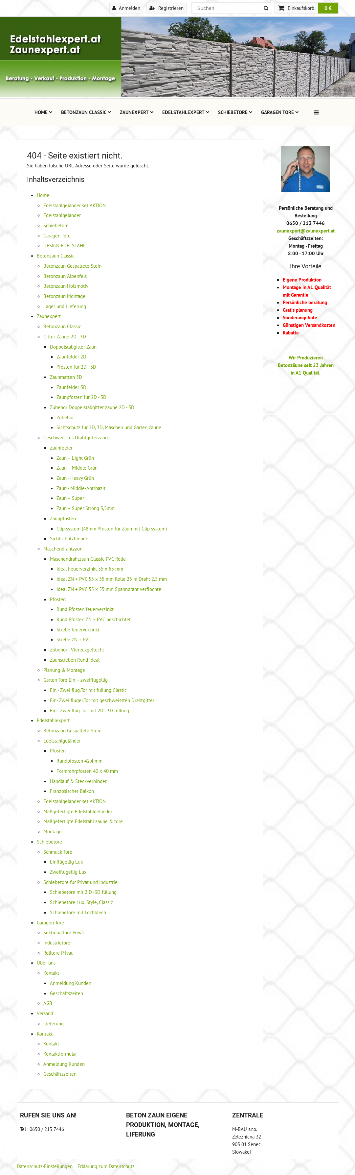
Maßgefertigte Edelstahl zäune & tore (83, 821)
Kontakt (51, 972)
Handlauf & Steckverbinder (78, 781)
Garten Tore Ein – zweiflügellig (75, 679)
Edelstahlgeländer (62, 215)
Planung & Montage (64, 670)
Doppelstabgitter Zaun (73, 346)
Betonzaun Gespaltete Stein (72, 265)
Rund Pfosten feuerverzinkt (85, 609)
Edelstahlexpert (186, 112)
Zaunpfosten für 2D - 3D (81, 397)
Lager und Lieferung (64, 306)
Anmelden (126, 8)
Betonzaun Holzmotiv (65, 285)
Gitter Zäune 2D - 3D (64, 336)
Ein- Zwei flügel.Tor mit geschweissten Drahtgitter (102, 700)
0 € (328, 8)
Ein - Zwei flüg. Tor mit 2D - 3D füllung (89, 710)
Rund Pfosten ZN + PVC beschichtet (93, 619)
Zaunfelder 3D (71, 387)
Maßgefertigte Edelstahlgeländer (77, 811)
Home (43, 112)
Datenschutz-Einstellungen (45, 1166)
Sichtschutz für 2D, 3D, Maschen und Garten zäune (108, 427)
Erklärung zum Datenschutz (106, 1166)
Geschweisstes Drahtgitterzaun (75, 437)
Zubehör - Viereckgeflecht (77, 649)
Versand (45, 1013)
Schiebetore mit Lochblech (78, 912)
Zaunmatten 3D (66, 377)
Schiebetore (235, 112)
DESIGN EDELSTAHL (64, 245)
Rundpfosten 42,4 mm (79, 760)
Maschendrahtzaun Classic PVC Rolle (88, 558)
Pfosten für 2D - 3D (76, 366)
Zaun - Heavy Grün (75, 478)
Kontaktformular (60, 1053)
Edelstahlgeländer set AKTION (74, 205)
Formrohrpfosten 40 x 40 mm (87, 771)
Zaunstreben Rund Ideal (75, 659)
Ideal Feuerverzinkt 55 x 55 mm (89, 568)
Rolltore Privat (58, 952)
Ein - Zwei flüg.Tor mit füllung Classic (88, 690)
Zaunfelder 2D (71, 356)
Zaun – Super (70, 498)
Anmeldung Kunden (70, 983)
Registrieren (166, 8)
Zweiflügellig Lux (68, 872)
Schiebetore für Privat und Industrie (80, 882)
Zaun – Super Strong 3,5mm (85, 508)
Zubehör (65, 417)
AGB (47, 1003)
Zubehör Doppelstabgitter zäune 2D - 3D (92, 407)
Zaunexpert (137, 112)
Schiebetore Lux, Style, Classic (81, 902)
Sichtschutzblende (69, 538)
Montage (52, 831)
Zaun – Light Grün (75, 457)
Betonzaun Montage (64, 296)
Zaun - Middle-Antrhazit (80, 488)
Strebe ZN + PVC (73, 639)
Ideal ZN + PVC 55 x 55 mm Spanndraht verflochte (108, 589)
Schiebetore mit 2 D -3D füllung (83, 892)
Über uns (46, 962)
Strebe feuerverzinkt (78, 629)
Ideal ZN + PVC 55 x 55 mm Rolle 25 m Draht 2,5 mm (111, 578)
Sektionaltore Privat (63, 932)
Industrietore (56, 942)
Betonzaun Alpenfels (65, 276)
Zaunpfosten (63, 518)
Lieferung (53, 1023)
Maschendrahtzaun (62, 548)
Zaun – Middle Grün (77, 467)
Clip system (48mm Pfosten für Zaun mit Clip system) (111, 528)
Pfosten (58, 599)
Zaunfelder (61, 447)
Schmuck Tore (57, 851)
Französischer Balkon (72, 791)
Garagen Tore (280, 112)
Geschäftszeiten (66, 993)
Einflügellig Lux (66, 861)
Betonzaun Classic (86, 112)
